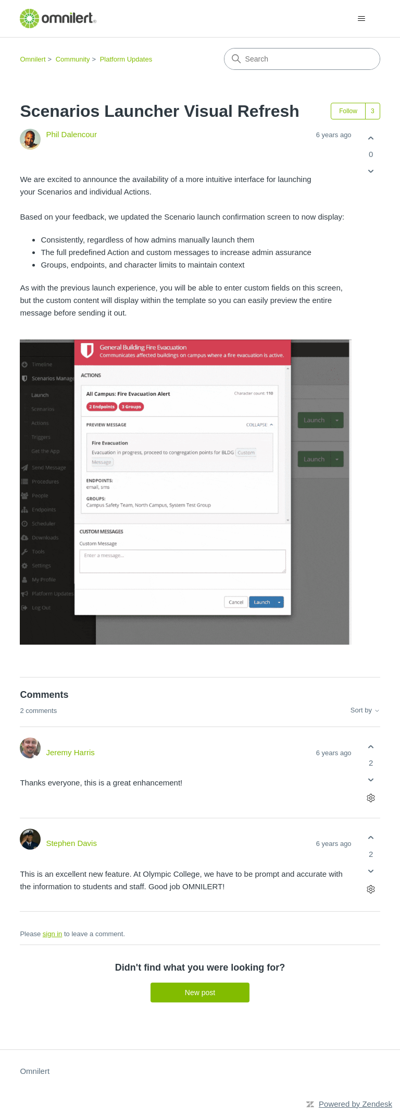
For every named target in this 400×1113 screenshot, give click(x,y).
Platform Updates (126, 59)
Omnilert (32, 59)
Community (73, 59)
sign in (53, 934)
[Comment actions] (371, 798)
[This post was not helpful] (371, 171)
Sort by (365, 710)
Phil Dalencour (71, 134)
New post (200, 992)
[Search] (302, 59)
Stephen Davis (71, 843)
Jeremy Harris (70, 752)
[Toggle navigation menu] (361, 18)
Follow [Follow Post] (348, 111)
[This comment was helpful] (371, 746)
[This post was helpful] (371, 138)
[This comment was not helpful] (371, 780)
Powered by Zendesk (355, 1103)
